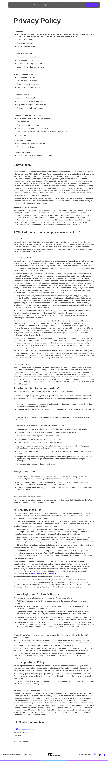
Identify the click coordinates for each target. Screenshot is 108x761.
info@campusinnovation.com (25, 729)
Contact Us (58, 5)
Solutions (37, 5)
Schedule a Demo (91, 5)
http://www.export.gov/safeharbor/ (45, 573)
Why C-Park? (47, 5)
